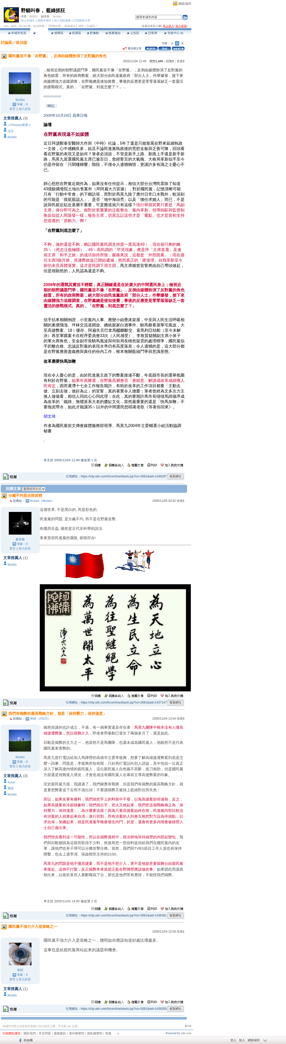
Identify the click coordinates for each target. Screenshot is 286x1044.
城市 (14, 25)
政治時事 (38, 25)
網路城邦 (184, 4)
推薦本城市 (44, 20)
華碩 (11, 788)
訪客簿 (151, 33)
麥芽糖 (20, 539)
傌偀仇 (33, 16)
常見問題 (45, 1033)
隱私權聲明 (94, 1033)
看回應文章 (132, 48)
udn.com (186, 1033)
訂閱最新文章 (82, 20)
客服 (108, 1033)
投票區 (75, 33)
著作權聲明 (76, 1033)
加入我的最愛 (62, 20)
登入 (233, 1040)
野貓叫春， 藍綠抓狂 (43, 10)
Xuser (11, 782)
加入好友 (25, 109)
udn (6, 25)
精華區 (57, 33)
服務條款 (60, 1033)
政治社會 (24, 25)
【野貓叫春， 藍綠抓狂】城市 (65, 25)
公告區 (133, 33)
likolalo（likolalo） (42, 501)
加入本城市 (28, 20)
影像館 (93, 33)
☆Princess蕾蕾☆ (19, 125)
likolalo (57, 16)
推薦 (181, 61)
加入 (242, 1040)
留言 (13, 109)
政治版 (21, 42)
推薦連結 (113, 33)
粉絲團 (28, 1040)
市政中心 (173, 33)
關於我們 (30, 1033)
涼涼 (11, 131)
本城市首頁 (17, 33)
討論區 (39, 33)
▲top (188, 1025)
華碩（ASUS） (40, 718)
